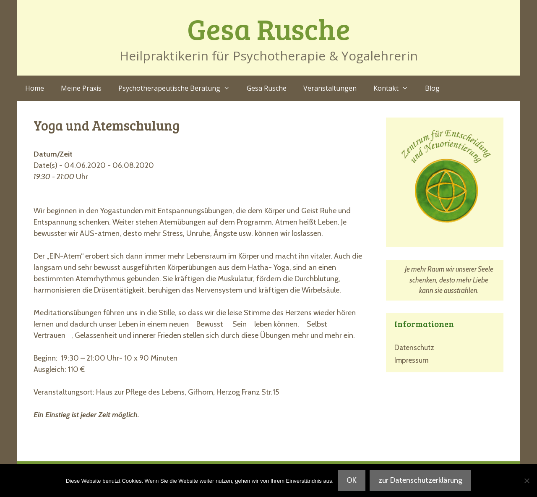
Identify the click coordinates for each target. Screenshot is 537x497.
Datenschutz (414, 347)
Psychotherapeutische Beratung (178, 88)
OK (352, 480)
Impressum (411, 360)
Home (34, 88)
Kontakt (395, 88)
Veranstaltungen (330, 88)
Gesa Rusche (268, 28)
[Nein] (526, 480)
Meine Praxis (81, 88)
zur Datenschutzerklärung (420, 480)
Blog (432, 88)
